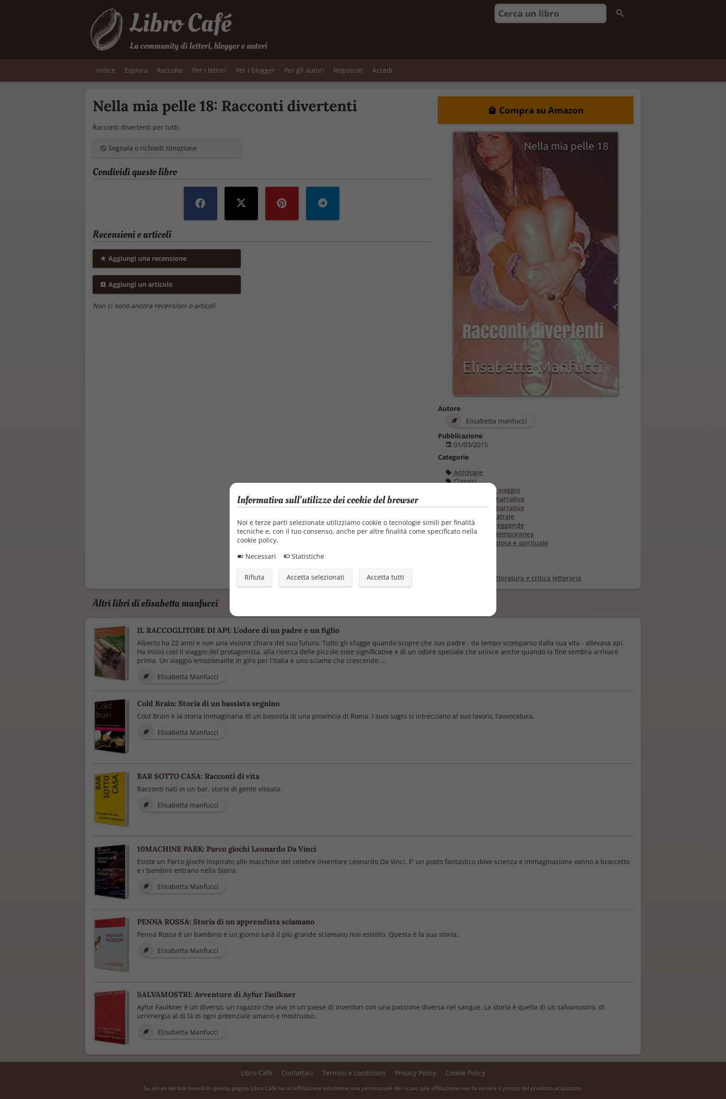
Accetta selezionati (315, 577)
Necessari (256, 556)
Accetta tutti (385, 577)
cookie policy (256, 540)
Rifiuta (254, 577)
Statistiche (303, 556)
